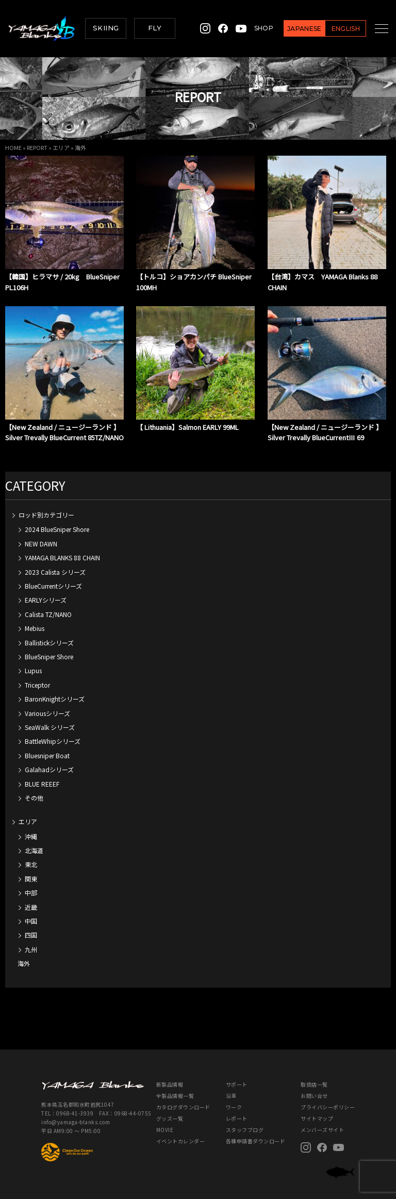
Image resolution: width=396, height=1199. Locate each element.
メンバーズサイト (322, 1119)
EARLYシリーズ (46, 589)
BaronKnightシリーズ (55, 688)
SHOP (252, 28)
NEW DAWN (41, 533)
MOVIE (165, 1119)
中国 (31, 910)
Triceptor (37, 674)
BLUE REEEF (42, 773)
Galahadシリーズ (49, 759)
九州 (31, 939)
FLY (154, 28)
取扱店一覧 (314, 1074)
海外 (24, 952)
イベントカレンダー (180, 1131)
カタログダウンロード (183, 1097)
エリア (61, 147)
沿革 (231, 1085)
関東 (31, 868)
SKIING (106, 28)
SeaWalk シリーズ (50, 716)
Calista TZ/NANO (48, 604)
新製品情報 (170, 1074)
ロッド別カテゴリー (46, 504)
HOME (13, 147)
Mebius (34, 617)
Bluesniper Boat (47, 745)
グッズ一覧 (170, 1108)
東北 (31, 854)
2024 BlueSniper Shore (57, 518)
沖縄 (31, 826)
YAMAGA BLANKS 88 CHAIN (62, 547)
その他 (34, 787)
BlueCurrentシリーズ (53, 575)
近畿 (31, 896)
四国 (31, 924)
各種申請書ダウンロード (256, 1131)
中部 (31, 882)
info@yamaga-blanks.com (75, 1111)
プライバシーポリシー (328, 1097)
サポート (237, 1074)
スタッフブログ (245, 1119)
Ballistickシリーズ (49, 632)
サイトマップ (317, 1108)
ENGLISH (334, 28)
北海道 (34, 840)
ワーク (234, 1097)
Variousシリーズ (47, 702)
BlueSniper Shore (49, 646)
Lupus (33, 660)
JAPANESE (293, 28)
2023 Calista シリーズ (55, 561)
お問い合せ (314, 1085)
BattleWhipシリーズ (52, 730)
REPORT (37, 147)
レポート (237, 1108)
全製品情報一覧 (175, 1085)
